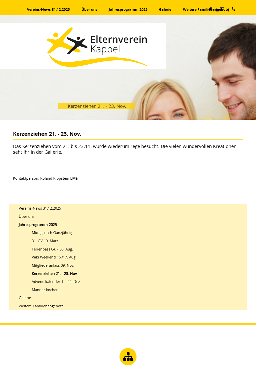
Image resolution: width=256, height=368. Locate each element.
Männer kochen (45, 289)
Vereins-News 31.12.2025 (40, 208)
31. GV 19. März (45, 241)
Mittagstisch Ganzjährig (52, 232)
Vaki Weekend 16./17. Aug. (54, 257)
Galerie (25, 297)
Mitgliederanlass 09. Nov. (53, 265)
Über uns (26, 216)
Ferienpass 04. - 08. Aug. (52, 249)
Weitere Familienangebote (41, 306)
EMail (75, 178)
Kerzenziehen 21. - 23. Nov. (55, 273)
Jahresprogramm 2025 (38, 224)
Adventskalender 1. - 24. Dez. (56, 281)
